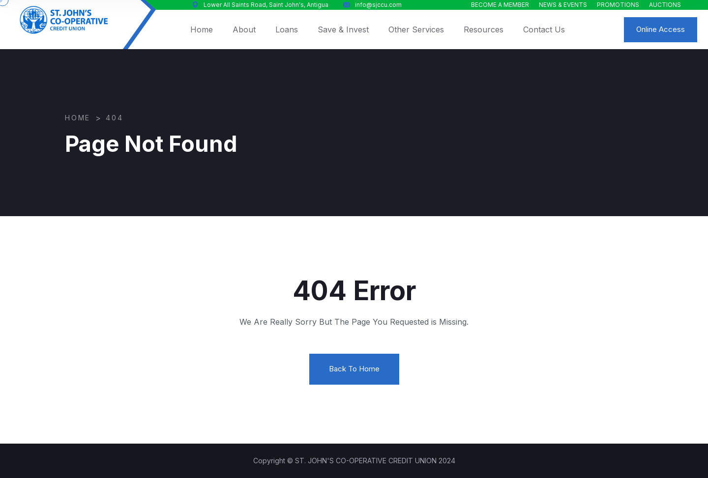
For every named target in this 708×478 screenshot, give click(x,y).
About (244, 29)
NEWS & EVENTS (563, 4)
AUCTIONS (665, 4)
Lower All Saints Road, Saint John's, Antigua (260, 4)
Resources (483, 29)
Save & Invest (343, 29)
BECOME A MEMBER (500, 4)
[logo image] (64, 19)
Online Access (660, 29)
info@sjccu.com (372, 4)
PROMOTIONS (618, 4)
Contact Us (544, 29)
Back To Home (354, 368)
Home (201, 29)
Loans (286, 29)
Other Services (416, 29)
